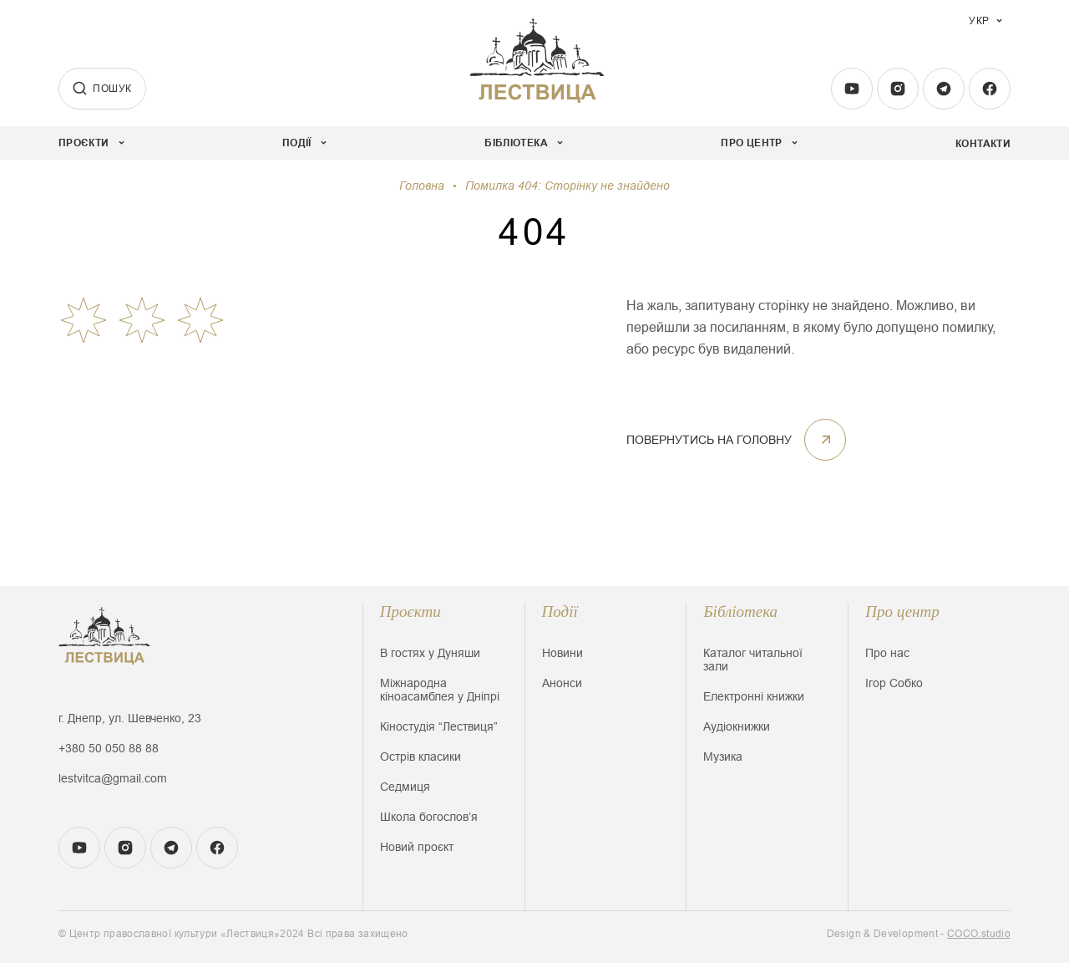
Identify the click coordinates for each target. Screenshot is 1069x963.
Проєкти (410, 611)
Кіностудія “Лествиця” (439, 726)
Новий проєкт (416, 846)
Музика (722, 756)
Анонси (562, 683)
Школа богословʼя (429, 816)
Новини (562, 653)
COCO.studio (979, 934)
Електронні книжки (753, 696)
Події (560, 611)
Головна (421, 185)
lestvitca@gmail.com (112, 778)
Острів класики (420, 756)
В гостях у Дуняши (430, 653)
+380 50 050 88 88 (108, 748)
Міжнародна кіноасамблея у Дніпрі (439, 689)
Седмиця (405, 786)
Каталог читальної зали (753, 659)
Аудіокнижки (736, 726)
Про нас (887, 653)
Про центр (902, 611)
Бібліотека (740, 611)
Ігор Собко (894, 683)
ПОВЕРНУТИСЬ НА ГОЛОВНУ (736, 440)
